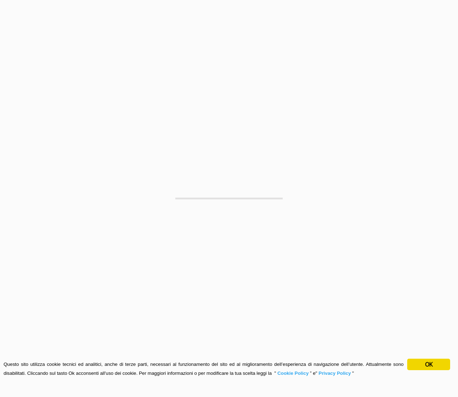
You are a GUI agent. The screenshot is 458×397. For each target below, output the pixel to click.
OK (428, 364)
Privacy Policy (334, 373)
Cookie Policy (293, 373)
